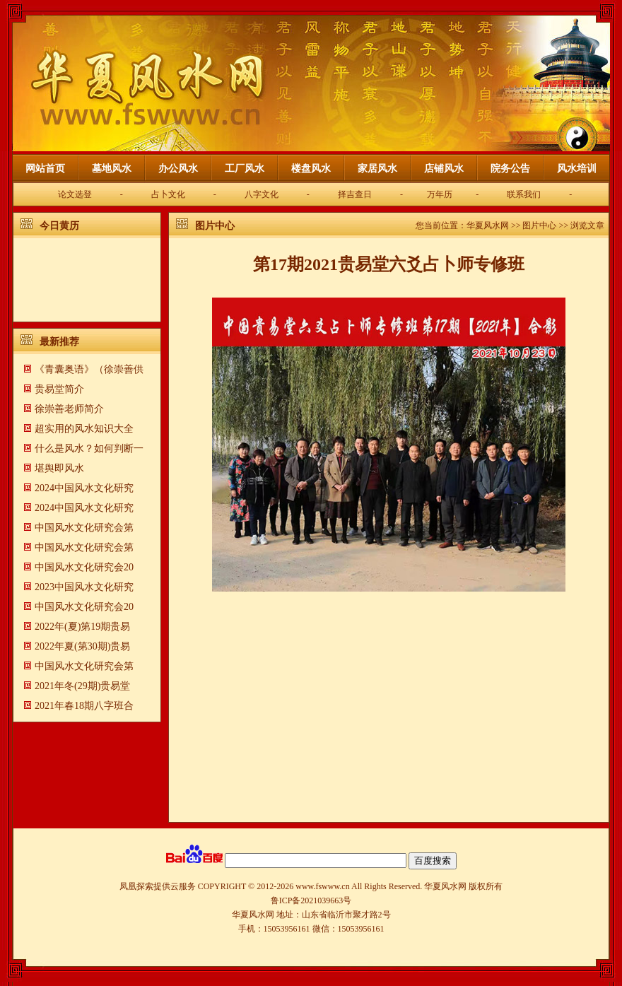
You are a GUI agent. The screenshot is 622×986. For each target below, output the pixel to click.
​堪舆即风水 (59, 468)
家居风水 (377, 168)
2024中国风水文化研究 (84, 488)
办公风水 (178, 168)
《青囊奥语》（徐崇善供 (89, 369)
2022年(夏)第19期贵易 (82, 626)
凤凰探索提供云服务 (157, 886)
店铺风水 (444, 168)
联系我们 (524, 194)
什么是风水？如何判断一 (89, 448)
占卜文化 (168, 194)
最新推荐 (59, 341)
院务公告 (510, 168)
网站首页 (45, 168)
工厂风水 (244, 168)
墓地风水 (111, 168)
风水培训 (577, 168)
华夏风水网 (487, 225)
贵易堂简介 (59, 389)
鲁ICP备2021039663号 (311, 900)
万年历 (439, 194)
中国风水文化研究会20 (84, 567)
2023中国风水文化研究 (84, 587)
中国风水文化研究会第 (84, 527)
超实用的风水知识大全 (84, 428)
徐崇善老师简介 (69, 409)
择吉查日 (355, 194)
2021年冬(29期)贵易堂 (82, 686)
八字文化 (261, 194)
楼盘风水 (311, 168)
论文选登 (75, 194)
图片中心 (215, 226)
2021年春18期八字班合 (84, 705)
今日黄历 (59, 226)
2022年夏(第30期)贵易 (82, 646)
